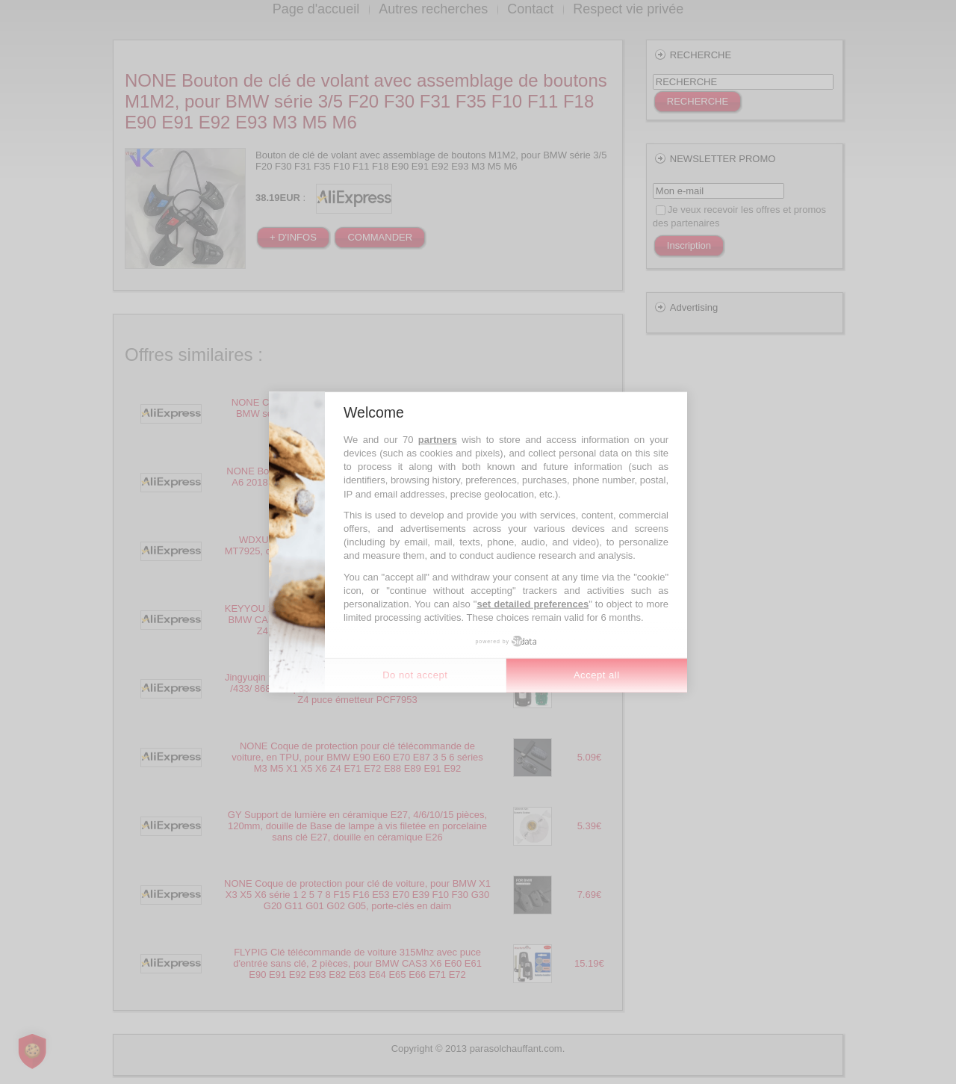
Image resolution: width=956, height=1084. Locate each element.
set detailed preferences (533, 604)
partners (437, 439)
